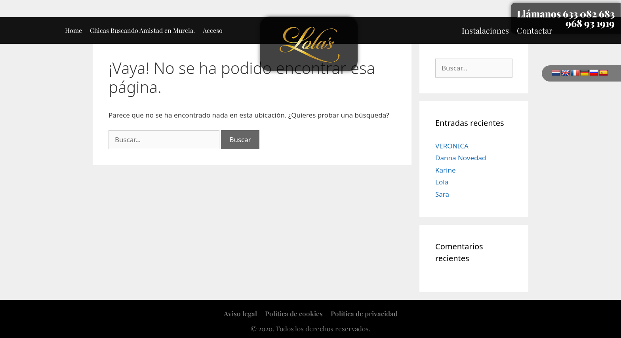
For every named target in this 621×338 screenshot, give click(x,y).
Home (73, 30)
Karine (445, 170)
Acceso (213, 30)
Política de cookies (294, 313)
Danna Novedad (460, 157)
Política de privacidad (364, 313)
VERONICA (452, 145)
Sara (442, 194)
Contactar (534, 30)
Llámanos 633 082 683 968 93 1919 (566, 18)
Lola (441, 181)
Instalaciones (485, 30)
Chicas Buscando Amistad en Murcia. (142, 30)
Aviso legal (240, 313)
